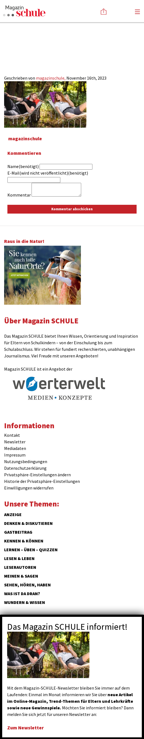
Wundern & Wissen (24, 602)
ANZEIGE (13, 514)
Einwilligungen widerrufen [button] (28, 488)
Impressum (15, 455)
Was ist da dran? (22, 593)
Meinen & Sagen (21, 576)
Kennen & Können (23, 541)
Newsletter (15, 441)
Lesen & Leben (19, 558)
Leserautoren (20, 567)
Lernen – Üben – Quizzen (31, 549)
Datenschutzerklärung (25, 468)
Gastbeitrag (18, 532)
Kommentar (19, 195)
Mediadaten (15, 448)
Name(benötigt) (23, 166)
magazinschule (25, 138)
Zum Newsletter (25, 727)
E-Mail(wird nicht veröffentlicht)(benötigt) (47, 173)
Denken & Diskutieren (28, 523)
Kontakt (12, 435)
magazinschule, (51, 78)
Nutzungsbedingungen (25, 461)
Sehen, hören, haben (27, 584)
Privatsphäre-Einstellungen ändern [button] (37, 474)
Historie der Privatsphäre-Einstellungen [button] (42, 481)
